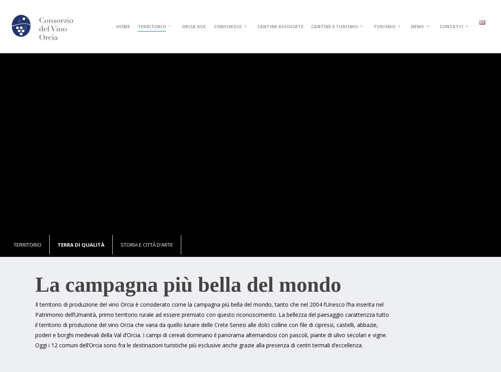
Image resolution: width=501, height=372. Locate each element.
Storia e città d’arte (147, 244)
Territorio (27, 244)
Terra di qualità (81, 244)
